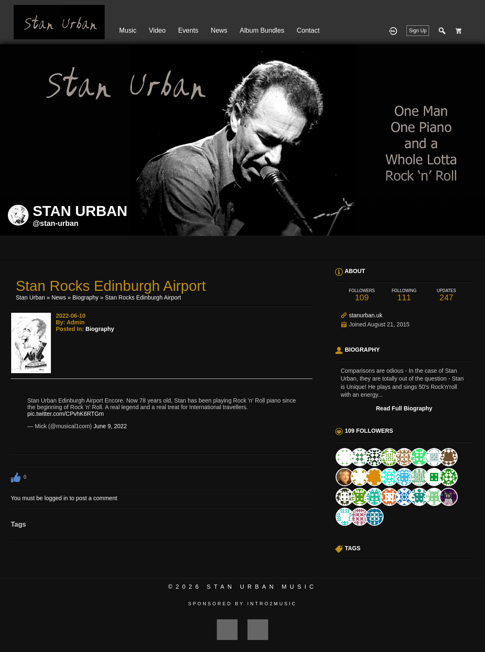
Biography (85, 297)
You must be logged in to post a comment (64, 498)
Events (188, 30)
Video (157, 30)
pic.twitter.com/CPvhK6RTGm (65, 413)
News (219, 30)
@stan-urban (56, 223)
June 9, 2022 (110, 426)
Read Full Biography (404, 408)
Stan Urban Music (262, 586)
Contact (308, 30)
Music (128, 30)
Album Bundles (262, 30)
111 (404, 295)
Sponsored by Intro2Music (242, 603)
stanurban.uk (365, 315)
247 (446, 295)
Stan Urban (30, 297)
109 (362, 295)
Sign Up (418, 31)
